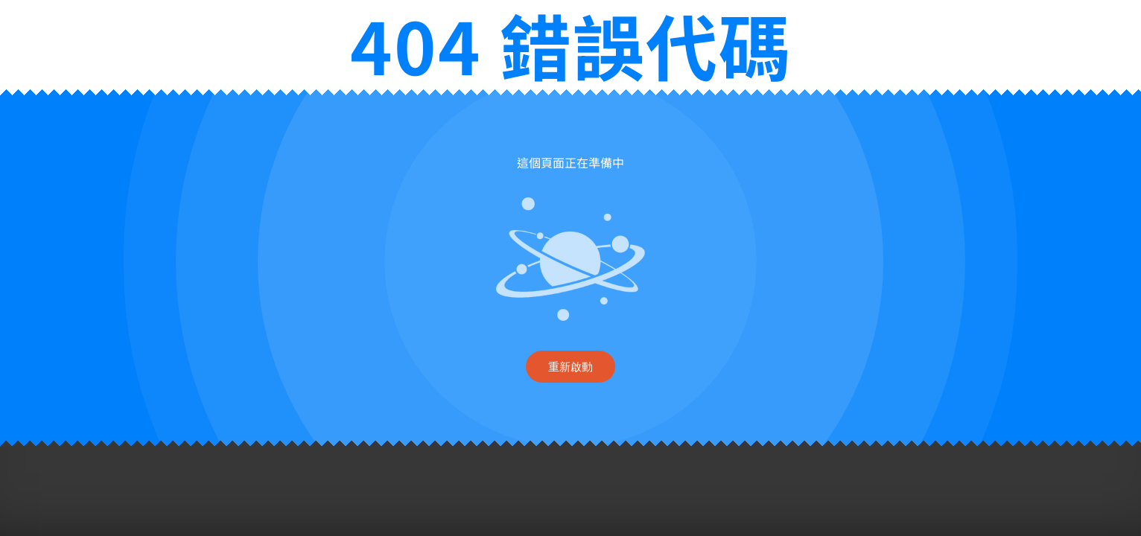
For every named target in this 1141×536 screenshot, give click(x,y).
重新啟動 (570, 366)
